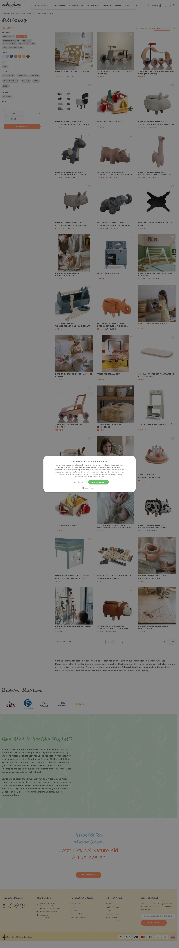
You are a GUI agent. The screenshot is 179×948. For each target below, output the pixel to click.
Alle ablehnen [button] (78, 482)
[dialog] (89, 474)
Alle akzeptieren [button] (98, 482)
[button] (89, 488)
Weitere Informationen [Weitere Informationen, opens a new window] (96, 476)
